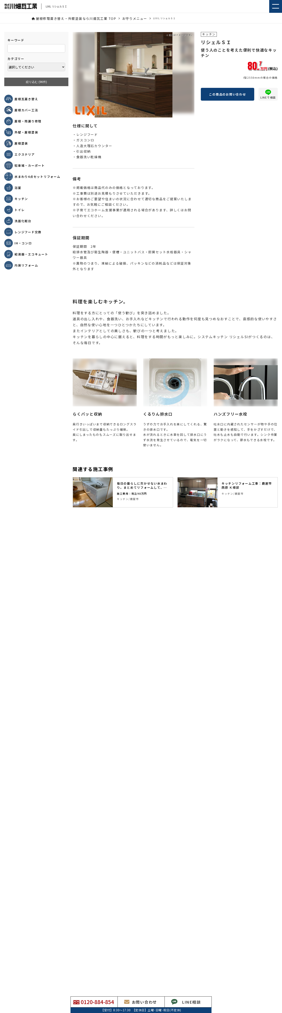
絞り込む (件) (36, 82)
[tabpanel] (123, 492)
